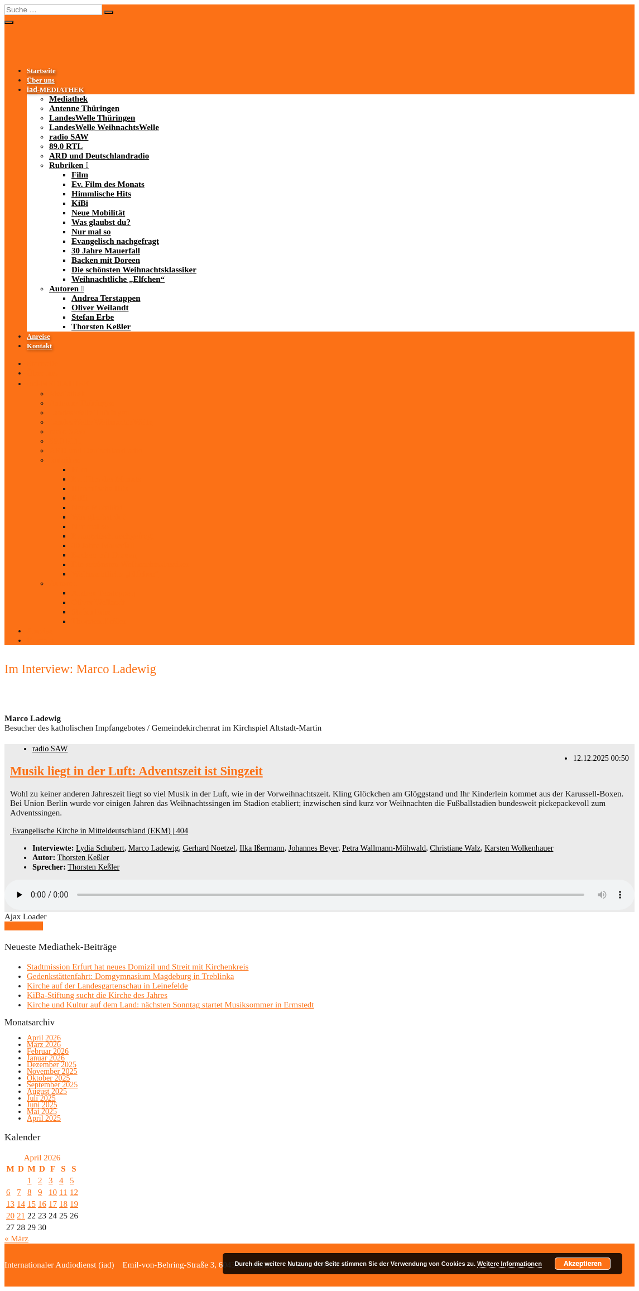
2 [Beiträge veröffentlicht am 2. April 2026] (40, 1180)
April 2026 (44, 1038)
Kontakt (39, 346)
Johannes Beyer (313, 847)
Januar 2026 (46, 1058)
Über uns (41, 80)
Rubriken (66, 165)
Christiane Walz (455, 847)
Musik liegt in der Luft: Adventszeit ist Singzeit (136, 771)
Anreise (38, 336)
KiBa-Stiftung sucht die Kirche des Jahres (97, 995)
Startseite (41, 71)
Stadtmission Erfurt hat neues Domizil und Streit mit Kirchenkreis (137, 966)
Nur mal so (91, 231)
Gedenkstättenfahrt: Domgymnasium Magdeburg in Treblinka (130, 976)
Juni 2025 (42, 1105)
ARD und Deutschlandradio (99, 155)
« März (16, 1238)
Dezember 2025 (51, 1064)
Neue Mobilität (98, 212)
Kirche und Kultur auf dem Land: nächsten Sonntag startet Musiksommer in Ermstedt (170, 1004)
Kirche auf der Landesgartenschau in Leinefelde (107, 985)
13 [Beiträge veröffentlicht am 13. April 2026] (10, 1203)
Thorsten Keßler (101, 326)
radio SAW (68, 136)
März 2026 (44, 1044)
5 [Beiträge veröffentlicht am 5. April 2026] (72, 1180)
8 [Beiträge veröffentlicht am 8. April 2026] (29, 1192)
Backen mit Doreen (105, 260)
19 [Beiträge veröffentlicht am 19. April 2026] (74, 1203)
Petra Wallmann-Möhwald (384, 847)
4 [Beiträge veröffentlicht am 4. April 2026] (61, 1180)
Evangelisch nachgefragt (115, 241)
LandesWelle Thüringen (92, 117)
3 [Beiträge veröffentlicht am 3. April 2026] (51, 1180)
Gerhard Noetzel (209, 847)
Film (79, 174)
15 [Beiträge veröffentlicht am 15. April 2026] (31, 1203)
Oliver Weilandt (99, 307)
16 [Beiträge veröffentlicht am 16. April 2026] (42, 1203)
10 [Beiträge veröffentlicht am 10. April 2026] (53, 1192)
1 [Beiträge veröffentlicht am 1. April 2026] (29, 1180)
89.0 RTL (66, 146)
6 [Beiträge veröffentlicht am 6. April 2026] (8, 1192)
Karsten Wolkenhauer (518, 847)
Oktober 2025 (48, 1078)
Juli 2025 (41, 1098)
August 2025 (47, 1091)
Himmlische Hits (101, 193)
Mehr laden (23, 926)
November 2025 (52, 1071)
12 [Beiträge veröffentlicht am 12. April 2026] (74, 1192)
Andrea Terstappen (106, 298)
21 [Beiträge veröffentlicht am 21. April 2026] (21, 1215)
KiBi (79, 203)
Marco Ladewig (153, 847)
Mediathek (68, 98)
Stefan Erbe (92, 317)
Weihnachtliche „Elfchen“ (118, 279)
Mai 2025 (42, 1111)
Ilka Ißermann (261, 847)
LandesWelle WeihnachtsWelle (104, 127)
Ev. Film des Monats (108, 184)
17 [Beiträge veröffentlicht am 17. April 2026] (53, 1203)
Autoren (64, 288)
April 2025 (44, 1118)
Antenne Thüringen (84, 108)
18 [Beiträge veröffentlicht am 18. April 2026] (63, 1203)
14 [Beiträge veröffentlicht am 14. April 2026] (21, 1203)
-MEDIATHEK (55, 90)
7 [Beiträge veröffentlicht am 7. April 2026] (19, 1192)
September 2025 (52, 1085)
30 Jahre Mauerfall (105, 250)
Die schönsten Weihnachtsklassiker (133, 269)
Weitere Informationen (509, 1263)
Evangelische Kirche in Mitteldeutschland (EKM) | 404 (99, 830)
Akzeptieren (583, 1264)
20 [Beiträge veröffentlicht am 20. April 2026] (10, 1215)
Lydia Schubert (100, 847)
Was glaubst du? (101, 222)
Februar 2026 (48, 1051)
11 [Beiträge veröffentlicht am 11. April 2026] (63, 1192)
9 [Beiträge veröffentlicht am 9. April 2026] (40, 1192)
